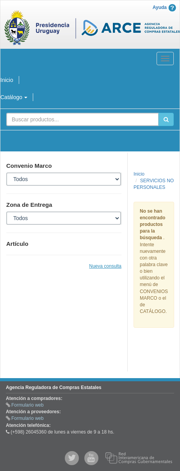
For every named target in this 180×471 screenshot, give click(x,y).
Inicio (139, 174)
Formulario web (27, 405)
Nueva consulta (105, 266)
